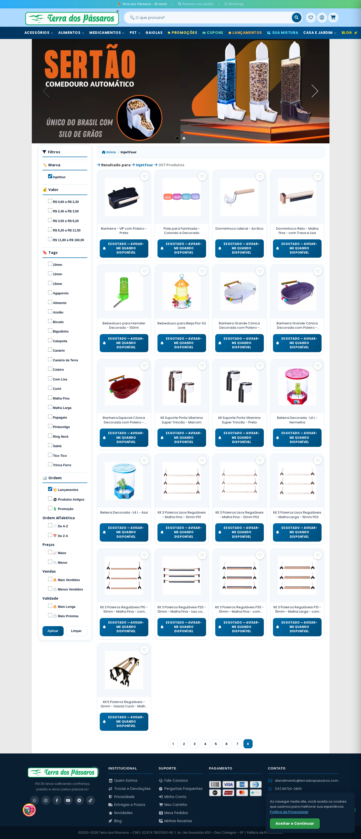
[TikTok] (90, 800)
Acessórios (38, 32)
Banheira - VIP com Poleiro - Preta (124, 230)
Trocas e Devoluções (129, 788)
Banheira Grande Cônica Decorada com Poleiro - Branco (239, 325)
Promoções (182, 32)
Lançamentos (245, 32)
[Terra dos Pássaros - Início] (72, 17)
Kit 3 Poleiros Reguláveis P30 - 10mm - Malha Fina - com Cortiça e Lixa (239, 609)
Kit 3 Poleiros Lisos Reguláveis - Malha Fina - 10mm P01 (182, 514)
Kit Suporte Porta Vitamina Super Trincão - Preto (239, 420)
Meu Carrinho (173, 804)
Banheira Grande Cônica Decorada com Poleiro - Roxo (297, 325)
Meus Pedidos (173, 812)
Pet (135, 32)
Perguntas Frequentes (181, 788)
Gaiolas (154, 32)
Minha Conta (172, 796)
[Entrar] (322, 17)
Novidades (120, 812)
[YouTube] (68, 800)
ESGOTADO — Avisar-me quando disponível (123, 248)
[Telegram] (79, 800)
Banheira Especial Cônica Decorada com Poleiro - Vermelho (124, 420)
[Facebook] (57, 800)
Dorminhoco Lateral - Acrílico (239, 228)
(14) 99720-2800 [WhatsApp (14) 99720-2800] (285, 788)
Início (109, 152)
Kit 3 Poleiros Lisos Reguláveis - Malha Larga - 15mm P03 (297, 514)
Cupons (213, 32)
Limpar (76, 631)
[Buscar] (296, 17)
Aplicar (53, 631)
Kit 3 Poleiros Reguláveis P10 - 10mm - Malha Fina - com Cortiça (124, 609)
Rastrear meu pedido (196, 4)
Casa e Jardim (319, 32)
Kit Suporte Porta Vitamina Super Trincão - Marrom (182, 420)
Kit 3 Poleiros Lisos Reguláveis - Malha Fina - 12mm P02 (239, 514)
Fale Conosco (173, 780)
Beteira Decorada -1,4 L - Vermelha (297, 420)
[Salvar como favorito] (144, 176)
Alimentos (71, 32)
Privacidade (121, 796)
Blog (349, 32)
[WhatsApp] (34, 800)
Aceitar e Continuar (295, 823)
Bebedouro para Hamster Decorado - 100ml (124, 325)
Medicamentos (107, 32)
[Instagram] (45, 800)
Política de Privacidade (265, 832)
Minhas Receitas (175, 821)
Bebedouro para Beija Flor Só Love (181, 325)
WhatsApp (234, 4)
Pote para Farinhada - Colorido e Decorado (182, 230)
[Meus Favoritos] (311, 17)
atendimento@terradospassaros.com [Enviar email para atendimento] (303, 780)
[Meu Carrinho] (333, 17)
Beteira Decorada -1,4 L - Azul (124, 512)
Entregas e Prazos (126, 804)
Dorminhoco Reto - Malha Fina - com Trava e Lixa (297, 230)
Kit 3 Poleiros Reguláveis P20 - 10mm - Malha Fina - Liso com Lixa (181, 609)
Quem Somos (122, 780)
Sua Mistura (282, 32)
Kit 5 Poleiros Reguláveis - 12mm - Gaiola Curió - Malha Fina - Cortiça (124, 704)
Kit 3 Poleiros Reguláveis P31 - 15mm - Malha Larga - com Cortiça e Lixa (297, 609)
